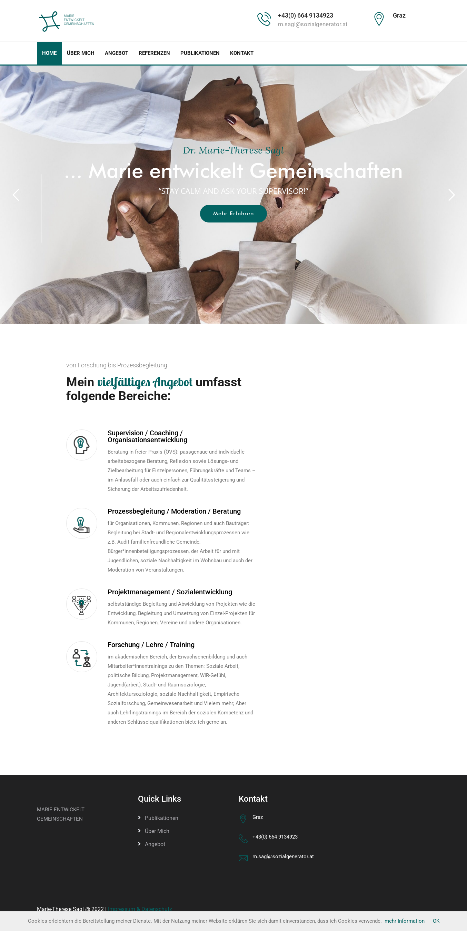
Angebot (116, 53)
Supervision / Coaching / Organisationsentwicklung (147, 436)
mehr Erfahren (233, 213)
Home (49, 53)
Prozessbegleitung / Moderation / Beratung (174, 511)
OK (436, 921)
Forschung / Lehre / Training (151, 645)
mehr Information (405, 921)
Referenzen (154, 53)
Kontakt (242, 53)
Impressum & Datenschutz (140, 909)
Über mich (81, 53)
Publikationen (200, 53)
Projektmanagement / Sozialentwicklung (170, 592)
